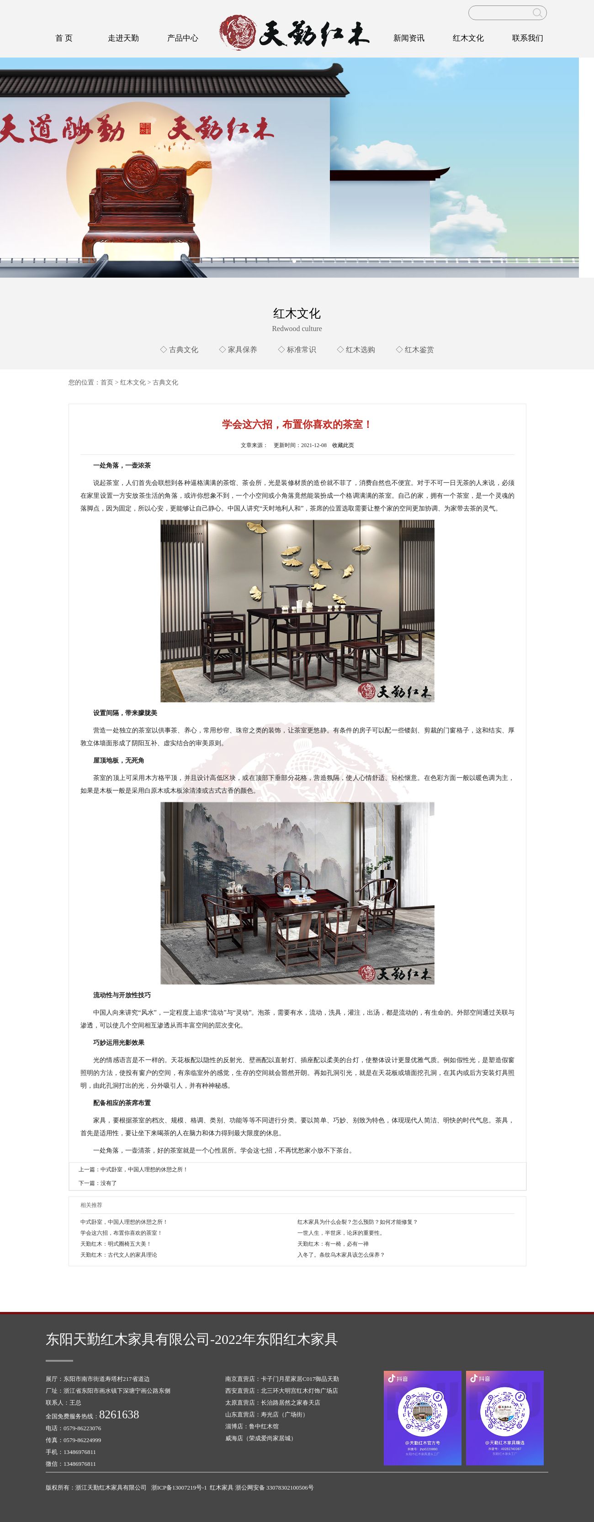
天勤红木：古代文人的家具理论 (118, 1255)
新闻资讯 (408, 38)
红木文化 (468, 38)
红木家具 (221, 1487)
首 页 (64, 38)
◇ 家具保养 (238, 349)
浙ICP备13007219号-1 (179, 1487)
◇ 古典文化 (179, 349)
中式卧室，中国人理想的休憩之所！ (124, 1222)
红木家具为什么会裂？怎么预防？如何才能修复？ (357, 1222)
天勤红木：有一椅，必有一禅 (333, 1244)
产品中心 (182, 38)
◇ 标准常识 (297, 349)
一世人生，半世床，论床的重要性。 (341, 1233)
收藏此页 (343, 445)
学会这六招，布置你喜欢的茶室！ (121, 1233)
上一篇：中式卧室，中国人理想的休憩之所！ (133, 1169)
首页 (107, 382)
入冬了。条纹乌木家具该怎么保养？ (341, 1255)
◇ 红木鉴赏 (415, 349)
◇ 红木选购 (356, 349)
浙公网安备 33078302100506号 (274, 1487)
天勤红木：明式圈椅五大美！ (116, 1244)
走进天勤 (123, 38)
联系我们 (527, 38)
